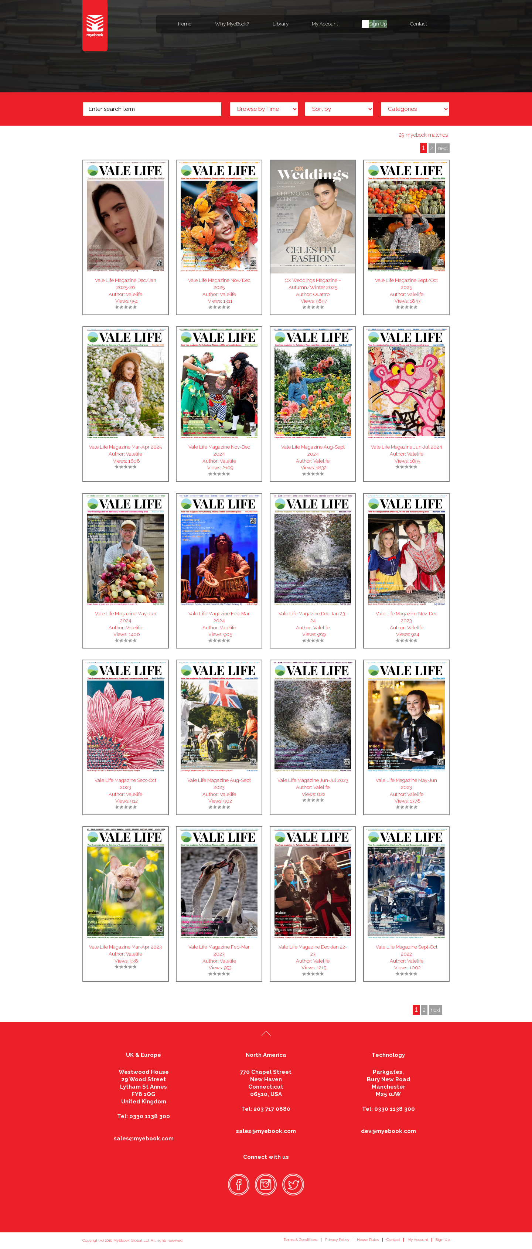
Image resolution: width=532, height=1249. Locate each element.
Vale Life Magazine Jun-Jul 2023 (312, 780)
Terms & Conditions (300, 1240)
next (443, 148)
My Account (325, 24)
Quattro (321, 294)
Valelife (134, 294)
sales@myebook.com (144, 1138)
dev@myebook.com (388, 1131)
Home (184, 24)
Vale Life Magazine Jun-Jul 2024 (406, 447)
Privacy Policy (337, 1240)
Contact (418, 24)
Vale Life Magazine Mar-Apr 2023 (125, 947)
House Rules (368, 1240)
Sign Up (378, 24)
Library (281, 24)
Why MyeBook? (232, 24)
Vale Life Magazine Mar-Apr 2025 (125, 447)
